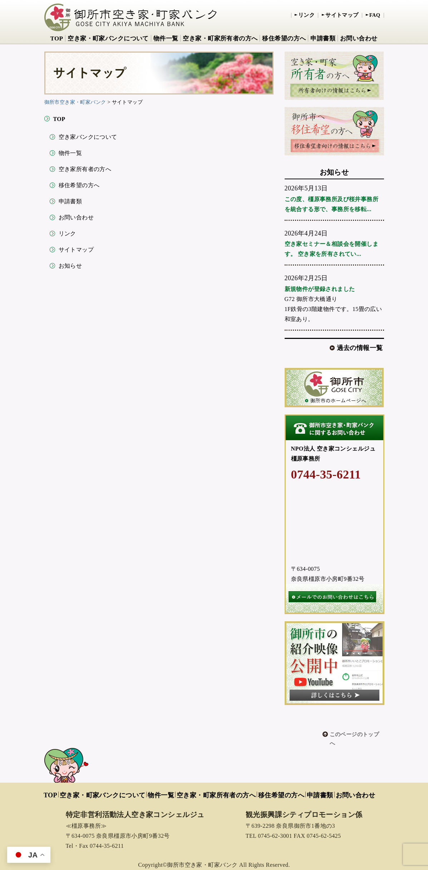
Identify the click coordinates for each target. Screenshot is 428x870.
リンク (306, 15)
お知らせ (70, 266)
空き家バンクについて (88, 137)
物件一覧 (165, 38)
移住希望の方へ (284, 38)
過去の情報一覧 (360, 347)
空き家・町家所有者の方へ (220, 38)
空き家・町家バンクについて (108, 38)
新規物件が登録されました (320, 289)
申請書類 (322, 38)
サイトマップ (342, 15)
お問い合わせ (359, 38)
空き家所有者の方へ (85, 169)
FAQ (374, 15)
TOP (56, 38)
